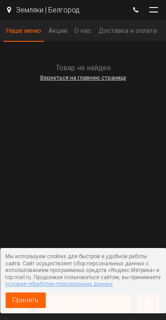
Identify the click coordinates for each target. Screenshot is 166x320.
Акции (57, 31)
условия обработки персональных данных (59, 284)
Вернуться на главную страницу (83, 77)
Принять (25, 300)
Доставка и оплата (127, 31)
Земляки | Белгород (43, 10)
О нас (82, 31)
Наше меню (23, 31)
